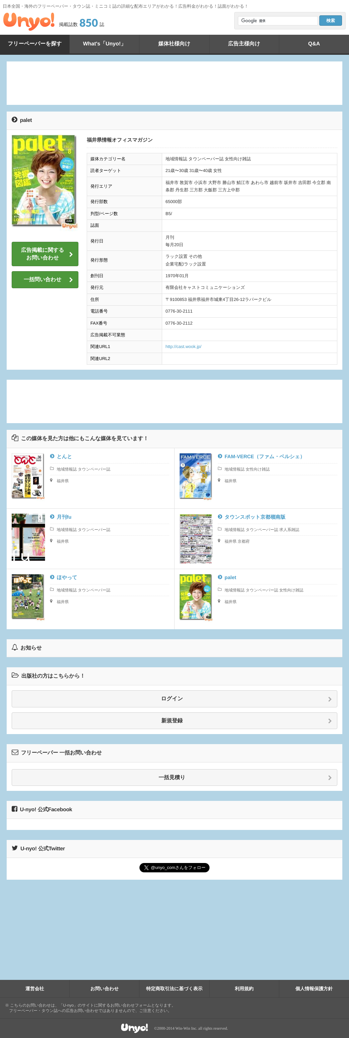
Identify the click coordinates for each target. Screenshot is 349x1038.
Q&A (314, 44)
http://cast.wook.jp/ (183, 346)
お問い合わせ (104, 988)
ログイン (246, 699)
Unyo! (28, 22)
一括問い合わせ (48, 280)
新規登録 (246, 721)
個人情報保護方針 (314, 988)
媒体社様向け (174, 44)
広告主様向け (244, 44)
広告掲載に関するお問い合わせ (47, 254)
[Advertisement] (174, 83)
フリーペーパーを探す (35, 44)
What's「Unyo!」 (104, 44)
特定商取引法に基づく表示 (174, 988)
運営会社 (34, 988)
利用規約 (244, 988)
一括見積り (245, 778)
